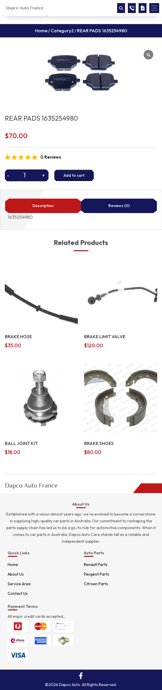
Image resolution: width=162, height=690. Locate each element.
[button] (154, 8)
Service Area (19, 583)
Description (43, 205)
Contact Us (18, 593)
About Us (16, 574)
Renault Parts (96, 564)
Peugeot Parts (96, 574)
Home (41, 30)
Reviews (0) (119, 205)
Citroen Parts (96, 583)
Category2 (62, 30)
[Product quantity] (26, 175)
